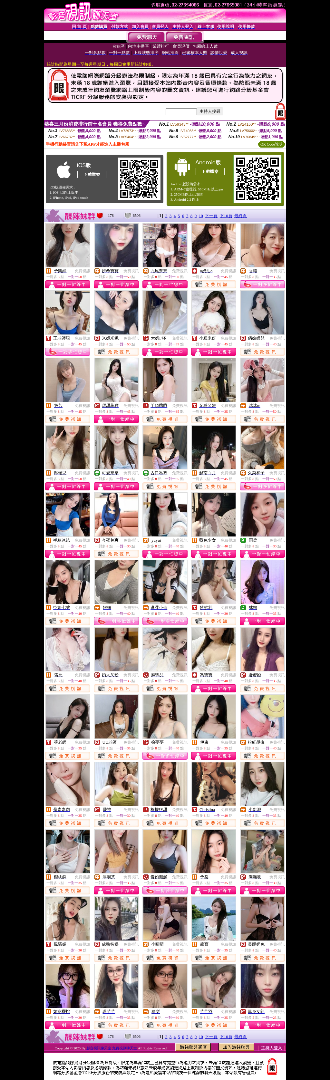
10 (201, 215)
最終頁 (240, 215)
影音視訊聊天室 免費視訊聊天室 (111, 1048)
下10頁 (226, 215)
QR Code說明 (271, 144)
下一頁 (211, 215)
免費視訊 (82, 271)
